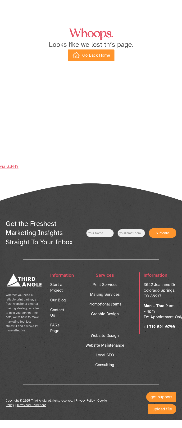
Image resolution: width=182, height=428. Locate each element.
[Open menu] (168, 8)
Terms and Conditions (31, 405)
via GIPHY (9, 166)
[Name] (100, 233)
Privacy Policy (85, 400)
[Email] (131, 233)
